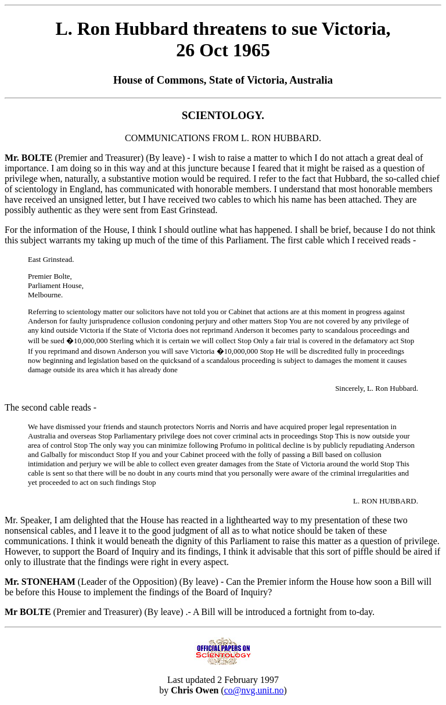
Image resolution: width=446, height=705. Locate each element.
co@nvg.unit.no (254, 690)
